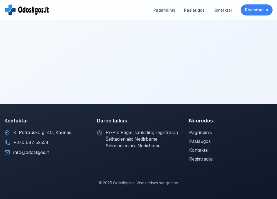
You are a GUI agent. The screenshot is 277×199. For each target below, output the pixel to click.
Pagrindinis (200, 132)
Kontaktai (199, 150)
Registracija (256, 9)
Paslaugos (200, 141)
